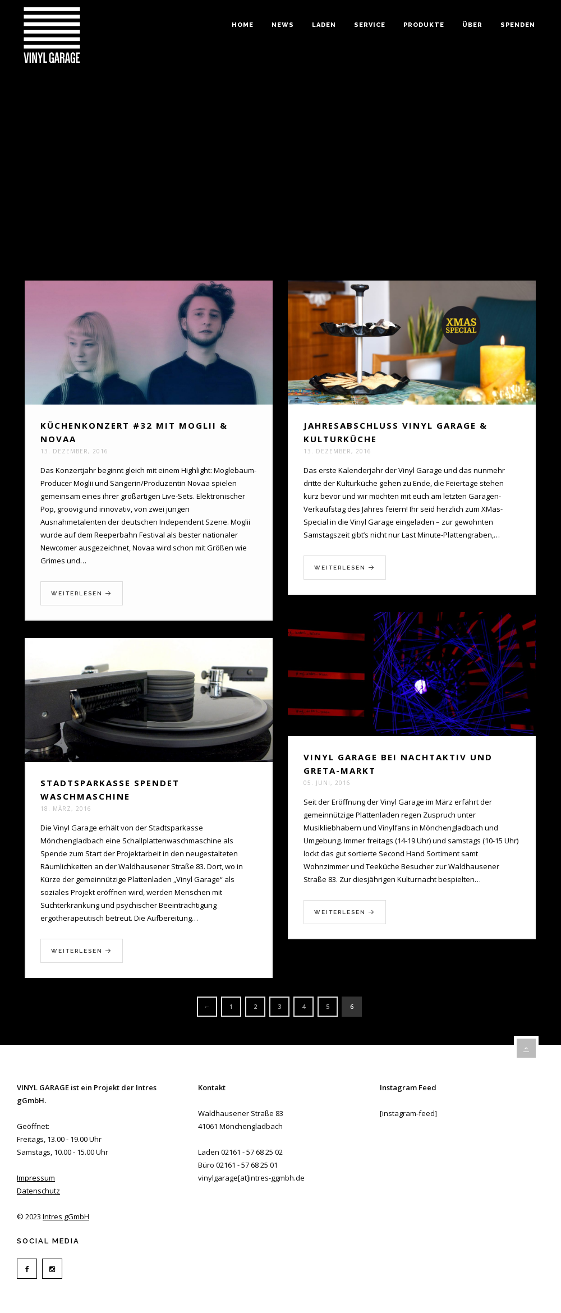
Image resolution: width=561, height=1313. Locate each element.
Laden (324, 25)
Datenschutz (38, 1191)
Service (369, 25)
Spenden (517, 25)
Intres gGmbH (66, 1216)
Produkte (423, 25)
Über (472, 25)
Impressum (36, 1178)
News (283, 25)
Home (243, 25)
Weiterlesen (81, 594)
